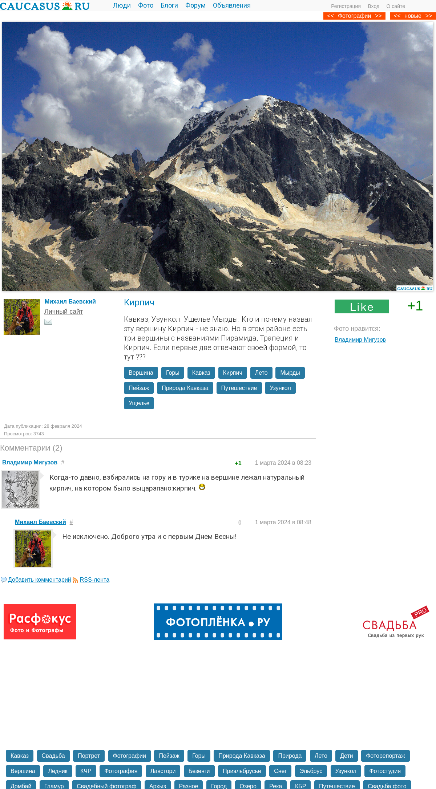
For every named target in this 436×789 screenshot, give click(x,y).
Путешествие (239, 388)
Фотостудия (385, 771)
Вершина (141, 373)
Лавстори (163, 771)
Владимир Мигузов (360, 340)
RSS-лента (94, 580)
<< (397, 16)
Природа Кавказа (185, 388)
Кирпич (232, 373)
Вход (373, 6)
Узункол (280, 388)
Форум (195, 5)
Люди (122, 5)
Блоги (169, 5)
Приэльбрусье (242, 771)
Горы (172, 373)
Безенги (199, 771)
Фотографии (354, 16)
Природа (290, 756)
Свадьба (53, 756)
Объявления (232, 5)
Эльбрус (311, 771)
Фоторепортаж (385, 756)
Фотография (120, 771)
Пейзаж (139, 388)
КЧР (86, 771)
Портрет (89, 756)
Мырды (290, 373)
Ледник (57, 771)
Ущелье (139, 403)
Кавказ (201, 373)
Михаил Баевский (70, 301)
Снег (280, 771)
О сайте (396, 6)
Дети (346, 756)
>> (428, 16)
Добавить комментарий (39, 580)
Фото (145, 5)
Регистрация (346, 6)
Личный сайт (63, 311)
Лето (261, 373)
